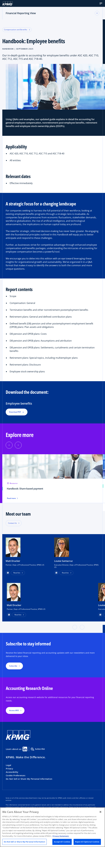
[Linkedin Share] (25, 749)
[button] (101, 3)
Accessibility (12, 772)
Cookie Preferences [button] (15, 775)
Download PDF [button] (16, 412)
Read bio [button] (16, 573)
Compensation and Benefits (17, 29)
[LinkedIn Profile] (9, 615)
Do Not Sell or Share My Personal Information (29, 779)
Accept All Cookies (62, 841)
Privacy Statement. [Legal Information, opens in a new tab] (60, 836)
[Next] (18, 445)
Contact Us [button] (12, 523)
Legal (8, 765)
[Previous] (9, 445)
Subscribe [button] (13, 666)
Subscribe (38, 749)
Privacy (9, 768)
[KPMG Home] (7, 3)
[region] (52, 827)
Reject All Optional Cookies (87, 841)
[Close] (100, 812)
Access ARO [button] (14, 710)
